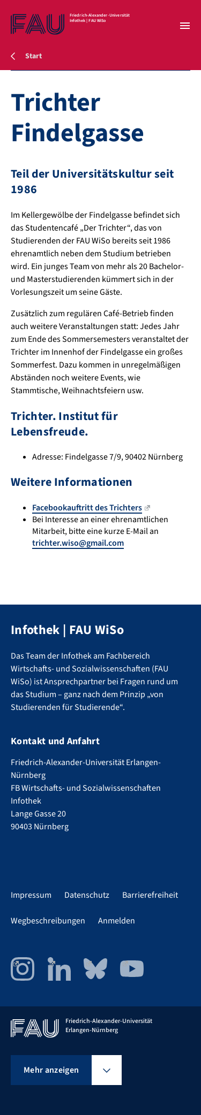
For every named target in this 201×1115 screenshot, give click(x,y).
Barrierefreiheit (150, 895)
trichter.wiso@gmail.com (78, 543)
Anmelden (116, 921)
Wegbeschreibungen (48, 921)
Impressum (31, 895)
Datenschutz (86, 895)
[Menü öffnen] (185, 25)
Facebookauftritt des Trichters (91, 508)
